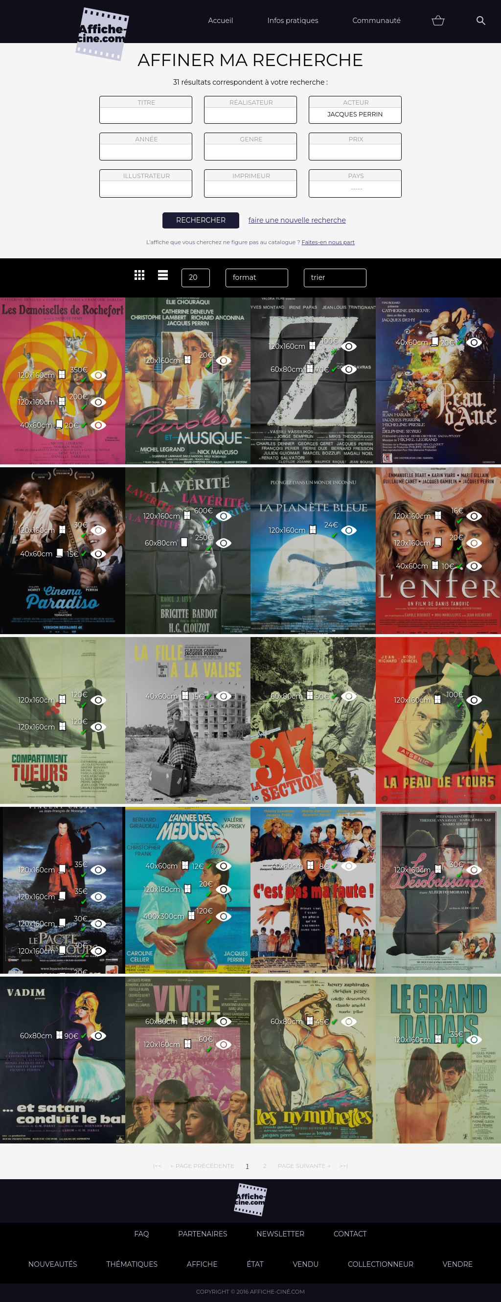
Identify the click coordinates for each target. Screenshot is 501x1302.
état (255, 1264)
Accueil (220, 20)
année (146, 147)
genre (251, 148)
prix (355, 147)
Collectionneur (380, 1264)
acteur (355, 110)
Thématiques (132, 1264)
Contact (350, 1234)
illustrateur (146, 183)
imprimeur (250, 183)
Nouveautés (52, 1264)
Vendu (306, 1264)
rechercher (201, 220)
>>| (343, 1165)
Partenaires (203, 1234)
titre (146, 110)
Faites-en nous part (328, 242)
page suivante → (304, 1165)
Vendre (458, 1264)
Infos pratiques (292, 20)
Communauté (376, 20)
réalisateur (250, 110)
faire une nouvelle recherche (297, 220)
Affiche (202, 1264)
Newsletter (280, 1234)
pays (355, 184)
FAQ (141, 1234)
